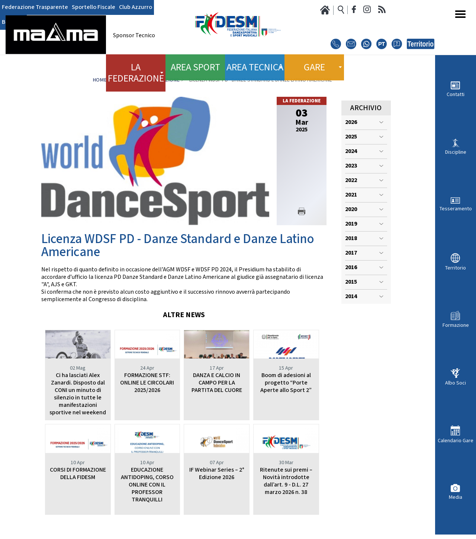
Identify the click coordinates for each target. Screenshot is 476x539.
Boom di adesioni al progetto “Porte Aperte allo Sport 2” (286, 382)
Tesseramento (456, 208)
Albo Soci (455, 383)
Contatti (455, 94)
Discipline (455, 152)
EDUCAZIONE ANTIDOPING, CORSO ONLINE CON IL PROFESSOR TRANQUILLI (147, 485)
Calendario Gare (455, 440)
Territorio (455, 268)
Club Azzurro (119, 7)
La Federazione (160, 80)
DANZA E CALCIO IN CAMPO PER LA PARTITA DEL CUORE (217, 382)
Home (100, 80)
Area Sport (195, 63)
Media (455, 497)
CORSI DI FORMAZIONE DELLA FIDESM (78, 473)
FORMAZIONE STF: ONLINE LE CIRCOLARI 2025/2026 (147, 382)
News (123, 80)
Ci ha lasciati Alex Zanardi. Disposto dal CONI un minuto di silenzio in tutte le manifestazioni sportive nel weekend (77, 394)
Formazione (456, 325)
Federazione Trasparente (31, 7)
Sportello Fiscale (82, 7)
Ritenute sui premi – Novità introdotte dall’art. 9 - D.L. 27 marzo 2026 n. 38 (286, 481)
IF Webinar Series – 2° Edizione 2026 (216, 473)
